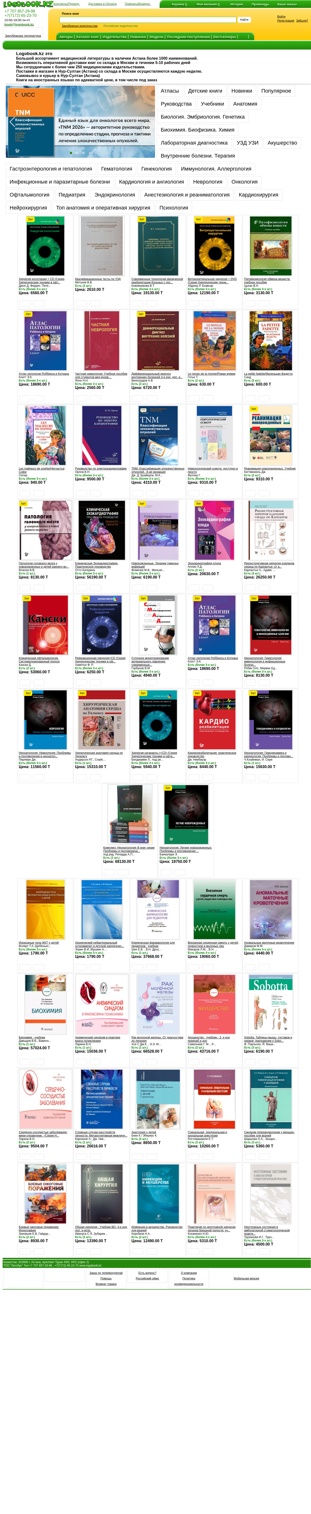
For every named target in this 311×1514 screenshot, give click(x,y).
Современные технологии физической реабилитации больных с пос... (157, 280)
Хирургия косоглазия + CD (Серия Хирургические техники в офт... (41, 280)
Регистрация (285, 20)
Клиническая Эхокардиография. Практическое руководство (96, 565)
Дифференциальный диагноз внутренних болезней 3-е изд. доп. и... (157, 375)
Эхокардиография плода (204, 563)
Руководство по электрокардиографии (101, 468)
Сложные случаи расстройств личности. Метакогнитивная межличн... (101, 1134)
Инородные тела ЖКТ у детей (39, 942)
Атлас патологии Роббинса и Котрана (44, 373)
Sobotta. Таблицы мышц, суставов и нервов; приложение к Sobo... (268, 1039)
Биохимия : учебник (32, 1037)
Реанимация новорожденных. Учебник (270, 468)
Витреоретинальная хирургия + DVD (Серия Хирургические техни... (212, 280)
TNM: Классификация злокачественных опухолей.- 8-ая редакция (158, 470)
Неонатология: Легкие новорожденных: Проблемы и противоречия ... (186, 849)
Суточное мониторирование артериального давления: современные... (150, 661)
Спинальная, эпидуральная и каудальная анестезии (207, 1134)
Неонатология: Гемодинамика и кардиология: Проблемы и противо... (268, 754)
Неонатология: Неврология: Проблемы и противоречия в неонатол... (45, 754)
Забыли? (302, 20)
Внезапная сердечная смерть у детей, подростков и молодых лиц (213, 944)
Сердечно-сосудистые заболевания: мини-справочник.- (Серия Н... (43, 1134)
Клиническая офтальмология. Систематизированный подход (39, 659)
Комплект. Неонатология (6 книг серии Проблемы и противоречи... (129, 849)
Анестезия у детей (143, 1132)
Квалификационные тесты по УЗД (98, 279)
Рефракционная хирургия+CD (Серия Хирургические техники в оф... (100, 659)
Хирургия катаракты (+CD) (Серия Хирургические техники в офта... (154, 754)
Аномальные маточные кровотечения (269, 942)
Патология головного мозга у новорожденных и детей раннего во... (44, 565)
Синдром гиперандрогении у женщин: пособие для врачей (269, 1134)
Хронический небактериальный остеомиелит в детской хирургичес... (99, 944)
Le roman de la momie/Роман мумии (211, 373)
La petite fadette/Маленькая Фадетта (268, 373)
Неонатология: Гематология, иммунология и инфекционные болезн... (264, 661)
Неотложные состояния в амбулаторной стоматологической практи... (267, 1230)
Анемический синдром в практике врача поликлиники (97, 1039)
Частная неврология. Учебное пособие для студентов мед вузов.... (101, 375)
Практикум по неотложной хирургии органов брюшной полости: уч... (211, 1228)
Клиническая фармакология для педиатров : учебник (153, 944)
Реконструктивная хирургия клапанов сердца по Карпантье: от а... (269, 565)
